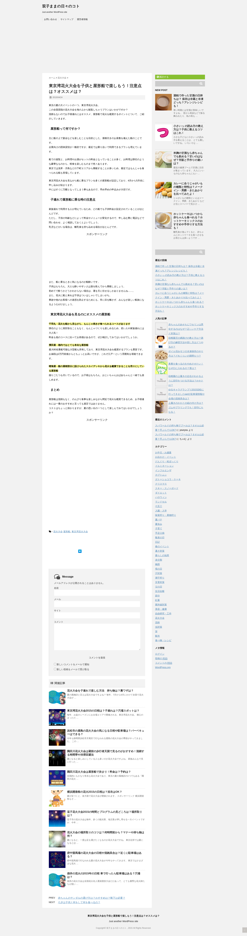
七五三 (158, 506)
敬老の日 (159, 537)
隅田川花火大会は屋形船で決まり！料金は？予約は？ (99, 771)
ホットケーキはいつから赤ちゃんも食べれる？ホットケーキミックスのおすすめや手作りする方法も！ (188, 221)
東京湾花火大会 (80, 531)
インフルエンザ (163, 470)
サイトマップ (66, 19)
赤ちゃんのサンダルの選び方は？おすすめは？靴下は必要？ (91, 897)
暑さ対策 (159, 551)
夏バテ (158, 519)
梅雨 (157, 564)
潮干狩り (159, 577)
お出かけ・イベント (165, 457)
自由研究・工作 (163, 613)
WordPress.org (163, 667)
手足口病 (159, 533)
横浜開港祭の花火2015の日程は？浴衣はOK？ (94, 791)
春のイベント (162, 546)
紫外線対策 (161, 604)
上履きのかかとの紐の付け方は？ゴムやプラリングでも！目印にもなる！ (185, 407)
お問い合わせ (50, 19)
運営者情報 (82, 19)
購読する (163, 77)
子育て (158, 528)
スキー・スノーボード (166, 488)
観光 (157, 636)
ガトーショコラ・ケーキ (168, 479)
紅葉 (157, 600)
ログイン (159, 654)
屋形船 (66, 531)
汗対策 (158, 573)
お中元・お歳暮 (163, 452)
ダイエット (161, 492)
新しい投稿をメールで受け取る (73, 669)
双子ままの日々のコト (61, 6)
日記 (157, 542)
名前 (56, 588)
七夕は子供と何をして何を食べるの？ (79, 902)
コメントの (163, 663)
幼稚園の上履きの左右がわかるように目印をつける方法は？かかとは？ (185, 380)
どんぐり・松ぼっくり (166, 461)
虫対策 (158, 627)
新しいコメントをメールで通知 (73, 664)
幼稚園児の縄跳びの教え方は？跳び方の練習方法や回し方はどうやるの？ (185, 342)
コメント (58, 621)
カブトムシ (161, 475)
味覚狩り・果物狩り (165, 515)
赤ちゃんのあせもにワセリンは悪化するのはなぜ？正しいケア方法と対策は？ (185, 329)
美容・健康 (161, 609)
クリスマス (161, 483)
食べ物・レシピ (163, 640)
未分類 (158, 560)
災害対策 (159, 582)
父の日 (158, 586)
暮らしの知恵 (162, 555)
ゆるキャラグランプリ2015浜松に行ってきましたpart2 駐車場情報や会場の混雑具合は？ (186, 394)
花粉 (157, 622)
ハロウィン (161, 497)
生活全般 (159, 591)
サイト (57, 610)
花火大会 (58, 531)
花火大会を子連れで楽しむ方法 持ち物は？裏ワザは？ (101, 690)
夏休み (158, 524)
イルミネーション (164, 466)
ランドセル (161, 501)
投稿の (161, 658)
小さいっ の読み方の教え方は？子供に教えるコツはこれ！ (188, 129)
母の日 (158, 568)
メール (57, 599)
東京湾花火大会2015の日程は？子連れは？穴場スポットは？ (103, 710)
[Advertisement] (123, 48)
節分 (157, 595)
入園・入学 (161, 510)
